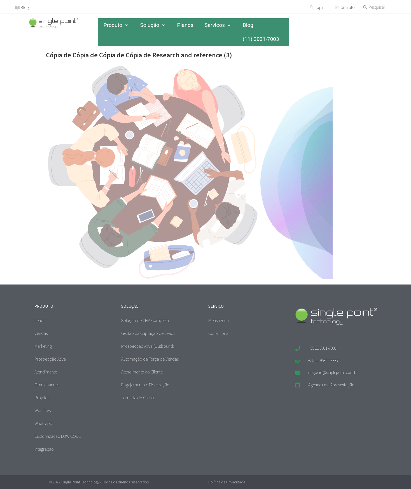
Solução (153, 25)
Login (319, 7)
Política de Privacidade (226, 482)
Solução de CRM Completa (145, 320)
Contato (347, 7)
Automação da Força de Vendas (150, 359)
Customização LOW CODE (57, 436)
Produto (116, 25)
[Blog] (17, 8)
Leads (39, 320)
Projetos (41, 397)
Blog (25, 7)
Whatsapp (43, 423)
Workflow (42, 410)
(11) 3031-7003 (261, 39)
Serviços (218, 25)
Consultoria (218, 333)
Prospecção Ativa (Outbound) (147, 346)
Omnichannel (46, 384)
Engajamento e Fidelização (145, 384)
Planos (185, 25)
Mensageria (218, 320)
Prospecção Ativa (50, 359)
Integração (44, 449)
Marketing (43, 346)
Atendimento (45, 372)
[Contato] (337, 8)
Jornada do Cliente (138, 397)
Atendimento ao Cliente (142, 372)
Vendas (41, 333)
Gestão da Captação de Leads (148, 333)
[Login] (311, 7)
